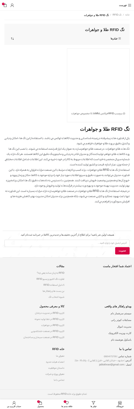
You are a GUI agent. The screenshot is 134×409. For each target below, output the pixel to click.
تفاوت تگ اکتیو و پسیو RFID (50, 279)
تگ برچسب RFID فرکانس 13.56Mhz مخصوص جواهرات (98, 114)
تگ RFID (117, 15)
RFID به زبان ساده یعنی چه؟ (50, 273)
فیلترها (114, 38)
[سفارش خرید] (12, 38)
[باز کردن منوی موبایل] (125, 5)
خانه (127, 15)
